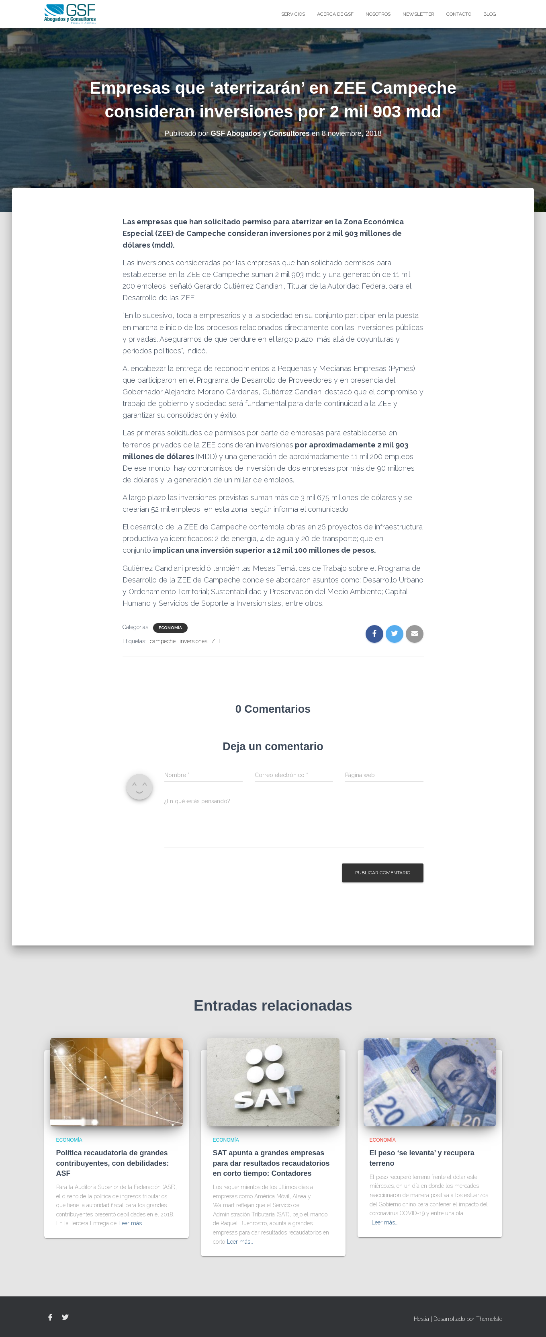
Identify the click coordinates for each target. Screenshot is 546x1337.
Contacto (458, 14)
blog (489, 14)
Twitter (65, 1317)
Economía (170, 627)
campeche (163, 641)
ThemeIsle (489, 1319)
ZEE (216, 641)
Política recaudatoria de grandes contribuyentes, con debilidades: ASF (112, 1163)
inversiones (193, 641)
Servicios (293, 14)
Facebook (50, 1317)
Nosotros (378, 14)
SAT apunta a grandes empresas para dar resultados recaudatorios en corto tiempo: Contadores (271, 1163)
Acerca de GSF (335, 14)
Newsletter (418, 14)
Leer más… (132, 1223)
